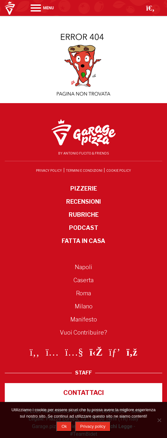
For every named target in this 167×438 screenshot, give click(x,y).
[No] (159, 420)
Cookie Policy (118, 170)
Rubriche (84, 214)
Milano (84, 306)
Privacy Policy (49, 170)
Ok (64, 426)
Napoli (83, 267)
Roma (83, 293)
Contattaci (83, 392)
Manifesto (83, 319)
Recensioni (83, 201)
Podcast (83, 227)
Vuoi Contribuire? (83, 332)
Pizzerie (83, 188)
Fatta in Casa (83, 241)
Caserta (83, 280)
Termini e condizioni (84, 170)
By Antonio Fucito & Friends (83, 153)
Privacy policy (92, 426)
